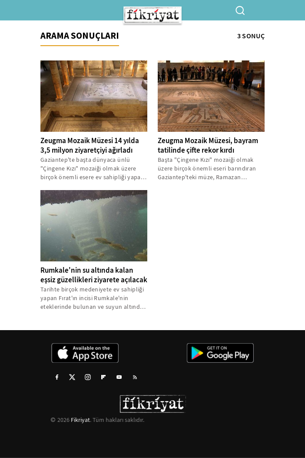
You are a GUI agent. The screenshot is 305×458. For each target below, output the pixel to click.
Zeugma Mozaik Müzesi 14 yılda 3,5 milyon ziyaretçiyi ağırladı (89, 145)
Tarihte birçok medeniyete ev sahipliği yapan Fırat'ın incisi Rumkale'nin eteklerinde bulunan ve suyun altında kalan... (92, 298)
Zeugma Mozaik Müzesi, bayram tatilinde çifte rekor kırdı (208, 145)
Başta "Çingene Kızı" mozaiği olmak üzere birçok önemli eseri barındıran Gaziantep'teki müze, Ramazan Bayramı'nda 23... (207, 168)
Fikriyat (80, 420)
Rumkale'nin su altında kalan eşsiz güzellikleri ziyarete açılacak (93, 275)
